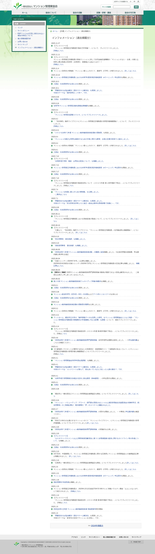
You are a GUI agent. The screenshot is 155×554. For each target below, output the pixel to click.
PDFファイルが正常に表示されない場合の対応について (31, 34)
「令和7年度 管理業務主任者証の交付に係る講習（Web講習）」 (78, 378)
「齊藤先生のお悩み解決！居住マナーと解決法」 (72, 516)
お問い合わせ (23, 42)
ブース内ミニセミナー (101, 294)
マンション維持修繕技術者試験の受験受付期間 (71, 304)
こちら (71, 185)
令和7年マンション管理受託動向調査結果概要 (71, 106)
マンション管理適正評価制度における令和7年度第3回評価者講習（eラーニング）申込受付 (87, 77)
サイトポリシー (23, 31)
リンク (20, 28)
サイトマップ (23, 44)
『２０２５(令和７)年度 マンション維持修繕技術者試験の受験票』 (79, 133)
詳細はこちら (59, 51)
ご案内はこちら (61, 194)
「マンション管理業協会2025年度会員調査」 (70, 360)
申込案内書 (133, 340)
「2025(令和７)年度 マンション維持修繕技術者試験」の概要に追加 (79, 252)
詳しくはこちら (130, 71)
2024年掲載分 (97, 525)
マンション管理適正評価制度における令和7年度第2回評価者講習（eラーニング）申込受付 (87, 168)
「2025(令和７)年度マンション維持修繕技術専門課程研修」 (76, 340)
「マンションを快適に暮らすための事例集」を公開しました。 (77, 192)
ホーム (55, 31)
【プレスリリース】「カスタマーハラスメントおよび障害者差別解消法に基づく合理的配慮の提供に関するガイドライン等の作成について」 (96, 438)
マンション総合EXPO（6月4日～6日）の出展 (71, 294)
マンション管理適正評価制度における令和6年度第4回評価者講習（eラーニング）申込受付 (87, 476)
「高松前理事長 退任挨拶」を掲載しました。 (71, 245)
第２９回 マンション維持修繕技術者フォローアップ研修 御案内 (77, 281)
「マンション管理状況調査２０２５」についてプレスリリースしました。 (81, 115)
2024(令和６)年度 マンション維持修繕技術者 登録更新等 (75, 509)
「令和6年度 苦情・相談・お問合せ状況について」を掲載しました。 (79, 161)
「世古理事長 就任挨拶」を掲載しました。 (70, 239)
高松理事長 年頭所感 (61, 482)
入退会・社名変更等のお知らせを (66, 84)
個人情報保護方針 (24, 39)
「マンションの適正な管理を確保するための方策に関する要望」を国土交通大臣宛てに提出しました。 (92, 139)
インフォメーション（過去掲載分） (31, 48)
